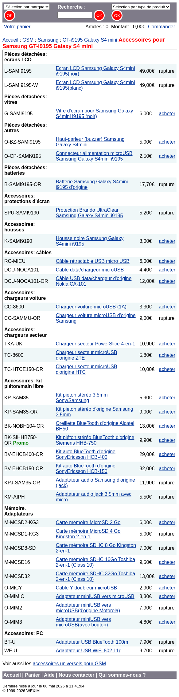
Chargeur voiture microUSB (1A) (91, 306)
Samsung (48, 40)
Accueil (10, 40)
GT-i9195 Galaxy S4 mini (90, 40)
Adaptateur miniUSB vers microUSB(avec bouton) (83, 622)
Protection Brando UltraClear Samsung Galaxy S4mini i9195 (89, 212)
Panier (32, 675)
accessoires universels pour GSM (69, 663)
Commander (161, 26)
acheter (167, 113)
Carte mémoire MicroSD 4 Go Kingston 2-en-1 (88, 533)
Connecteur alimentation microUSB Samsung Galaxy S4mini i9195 (94, 156)
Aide (49, 675)
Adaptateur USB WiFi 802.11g (89, 650)
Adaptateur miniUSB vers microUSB (95, 596)
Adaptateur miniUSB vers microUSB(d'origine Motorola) (88, 607)
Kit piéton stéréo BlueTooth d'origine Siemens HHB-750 (95, 440)
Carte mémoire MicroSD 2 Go (88, 522)
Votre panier (17, 26)
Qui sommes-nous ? (122, 675)
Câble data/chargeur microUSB (90, 269)
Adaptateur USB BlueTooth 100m (92, 642)
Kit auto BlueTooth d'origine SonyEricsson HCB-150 (85, 468)
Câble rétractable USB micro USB (93, 261)
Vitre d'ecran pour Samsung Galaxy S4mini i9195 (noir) (94, 113)
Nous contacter (76, 675)
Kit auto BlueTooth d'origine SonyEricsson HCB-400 (85, 454)
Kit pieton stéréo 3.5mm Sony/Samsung (82, 397)
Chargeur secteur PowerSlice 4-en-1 (95, 343)
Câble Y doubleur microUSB (86, 587)
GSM (27, 40)
